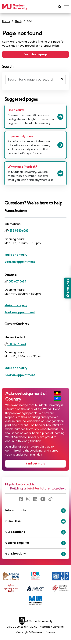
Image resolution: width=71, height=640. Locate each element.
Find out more (35, 463)
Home (6, 21)
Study (18, 21)
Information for (35, 510)
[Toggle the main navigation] (66, 7)
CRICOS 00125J (16, 627)
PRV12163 (32, 627)
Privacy (50, 632)
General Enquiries (35, 543)
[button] (59, 7)
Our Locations (35, 532)
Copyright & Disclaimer (30, 632)
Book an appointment (20, 262)
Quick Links (35, 521)
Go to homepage (36, 54)
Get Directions (35, 554)
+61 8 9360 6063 (17, 230)
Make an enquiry (16, 255)
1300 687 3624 (16, 281)
